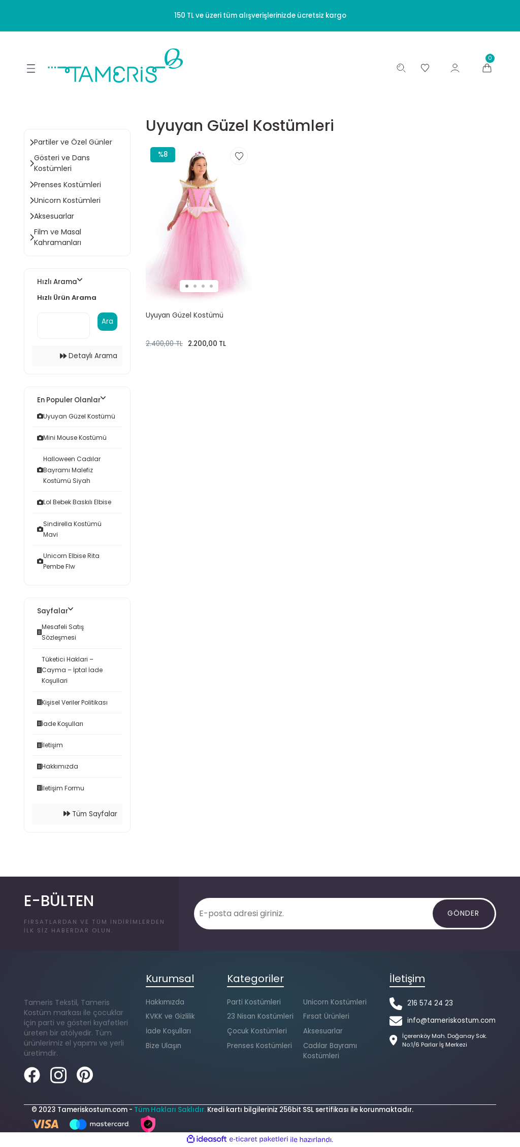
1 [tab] (187, 286)
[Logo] (116, 65)
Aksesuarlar (323, 1031)
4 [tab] (211, 286)
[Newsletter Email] (314, 914)
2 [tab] (195, 286)
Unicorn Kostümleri (335, 1002)
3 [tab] (203, 286)
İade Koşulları (168, 1031)
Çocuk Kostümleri (257, 1031)
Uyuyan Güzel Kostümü (184, 315)
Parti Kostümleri (254, 1002)
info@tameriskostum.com (451, 1021)
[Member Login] (455, 68)
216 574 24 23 (430, 1004)
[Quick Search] (63, 326)
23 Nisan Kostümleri (260, 1017)
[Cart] (487, 68)
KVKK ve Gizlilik (170, 1017)
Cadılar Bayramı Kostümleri (330, 1051)
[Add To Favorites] (239, 156)
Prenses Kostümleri (259, 1046)
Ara (107, 322)
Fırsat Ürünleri (326, 1017)
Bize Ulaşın (163, 1046)
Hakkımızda (165, 1002)
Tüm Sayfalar (90, 814)
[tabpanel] (199, 222)
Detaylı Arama (88, 356)
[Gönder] (464, 914)
